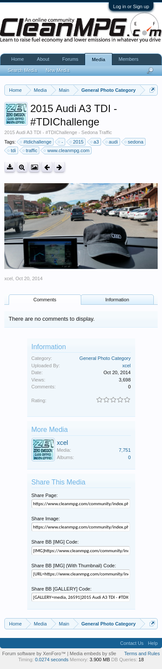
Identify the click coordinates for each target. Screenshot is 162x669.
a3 (95, 142)
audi (112, 142)
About (43, 59)
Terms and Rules (142, 653)
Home (17, 59)
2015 (76, 142)
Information (117, 299)
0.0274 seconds (52, 659)
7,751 (125, 450)
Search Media (22, 70)
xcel (8, 278)
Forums (70, 59)
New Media (58, 70)
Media (98, 59)
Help (153, 643)
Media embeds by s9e (93, 653)
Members (129, 59)
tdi (12, 150)
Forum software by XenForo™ (34, 653)
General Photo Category (105, 358)
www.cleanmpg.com (66, 150)
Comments (44, 299)
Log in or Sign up (131, 6)
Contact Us (131, 643)
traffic (30, 150)
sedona (134, 142)
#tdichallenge (36, 142)
